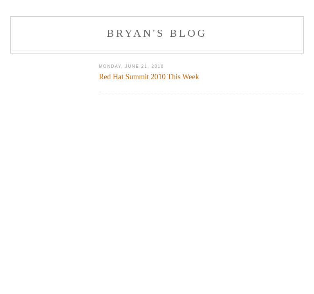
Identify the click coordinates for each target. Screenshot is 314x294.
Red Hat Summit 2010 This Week (149, 77)
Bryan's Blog (157, 33)
